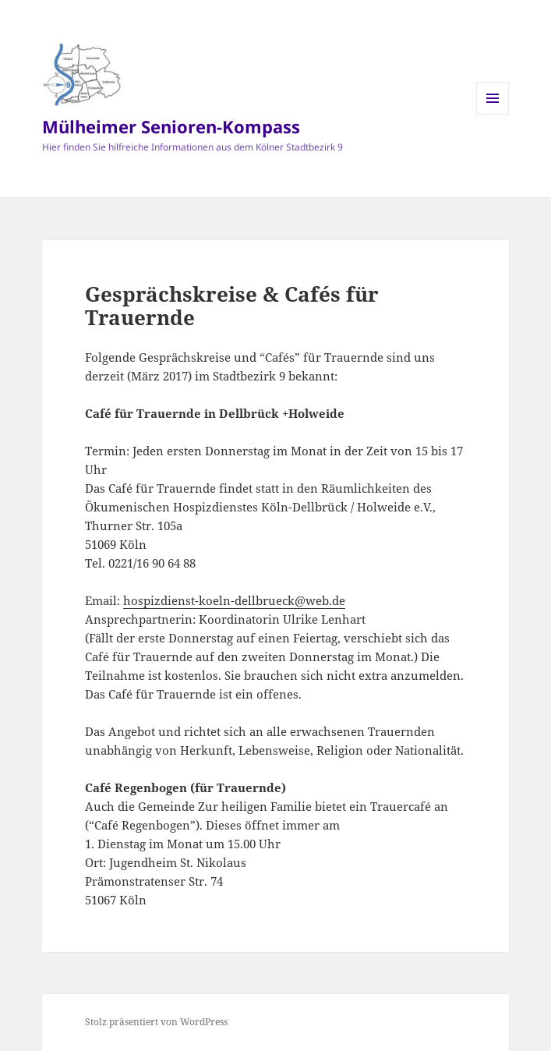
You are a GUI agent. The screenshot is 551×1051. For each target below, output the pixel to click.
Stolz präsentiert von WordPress (156, 1021)
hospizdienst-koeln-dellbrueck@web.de (234, 600)
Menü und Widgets (493, 114)
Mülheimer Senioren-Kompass (171, 126)
